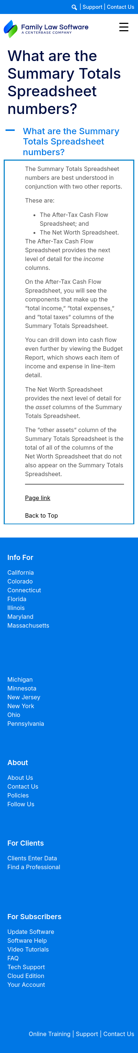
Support (93, 7)
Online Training (50, 1034)
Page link (37, 497)
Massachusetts (28, 625)
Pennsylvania (25, 723)
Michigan (20, 679)
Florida (16, 599)
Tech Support (26, 967)
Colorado (20, 581)
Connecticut (24, 590)
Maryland (20, 616)
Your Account (26, 984)
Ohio (13, 714)
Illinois (16, 607)
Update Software (30, 931)
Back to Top (41, 515)
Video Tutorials (28, 949)
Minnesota (21, 688)
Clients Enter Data (32, 858)
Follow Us (20, 804)
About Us (20, 777)
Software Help (27, 940)
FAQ (13, 958)
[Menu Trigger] (124, 27)
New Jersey (23, 697)
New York (20, 706)
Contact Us (120, 7)
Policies (18, 795)
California (20, 572)
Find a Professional (33, 867)
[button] (69, 142)
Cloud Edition (25, 975)
